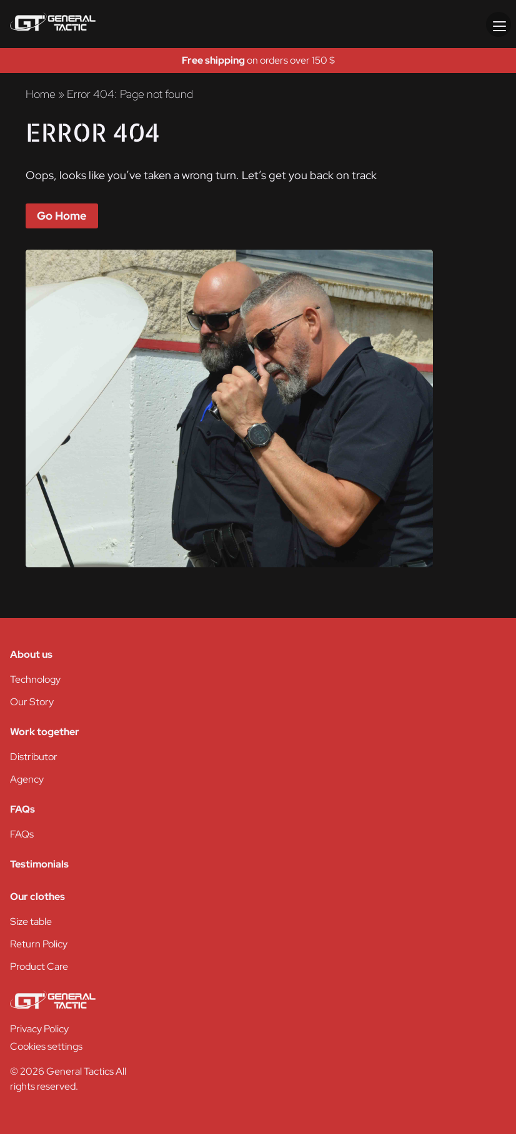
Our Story (32, 701)
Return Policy (38, 944)
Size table (31, 921)
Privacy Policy (39, 1028)
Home (41, 94)
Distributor (33, 756)
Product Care (39, 966)
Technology (35, 679)
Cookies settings (46, 1046)
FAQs (22, 834)
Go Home (62, 215)
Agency (27, 779)
